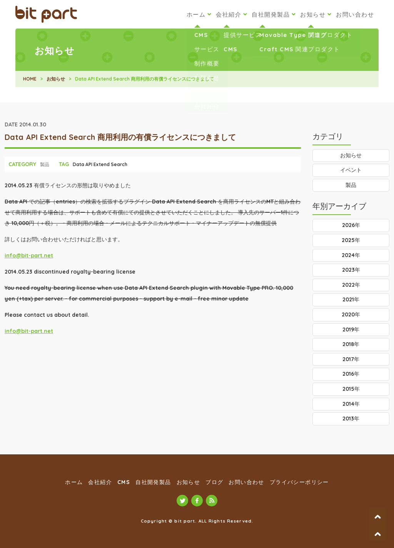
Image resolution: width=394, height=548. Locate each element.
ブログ (214, 482)
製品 (44, 164)
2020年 (351, 314)
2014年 (351, 403)
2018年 (350, 344)
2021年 (350, 299)
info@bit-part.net (29, 255)
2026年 (351, 225)
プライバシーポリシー (299, 482)
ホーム (196, 14)
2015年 (351, 388)
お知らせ (313, 14)
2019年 (350, 329)
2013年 (350, 418)
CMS (123, 482)
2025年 (351, 240)
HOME (30, 79)
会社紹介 (228, 14)
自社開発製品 (271, 14)
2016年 (350, 373)
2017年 (350, 359)
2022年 (351, 284)
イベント (351, 169)
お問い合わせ (355, 14)
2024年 (351, 255)
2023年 (351, 269)
